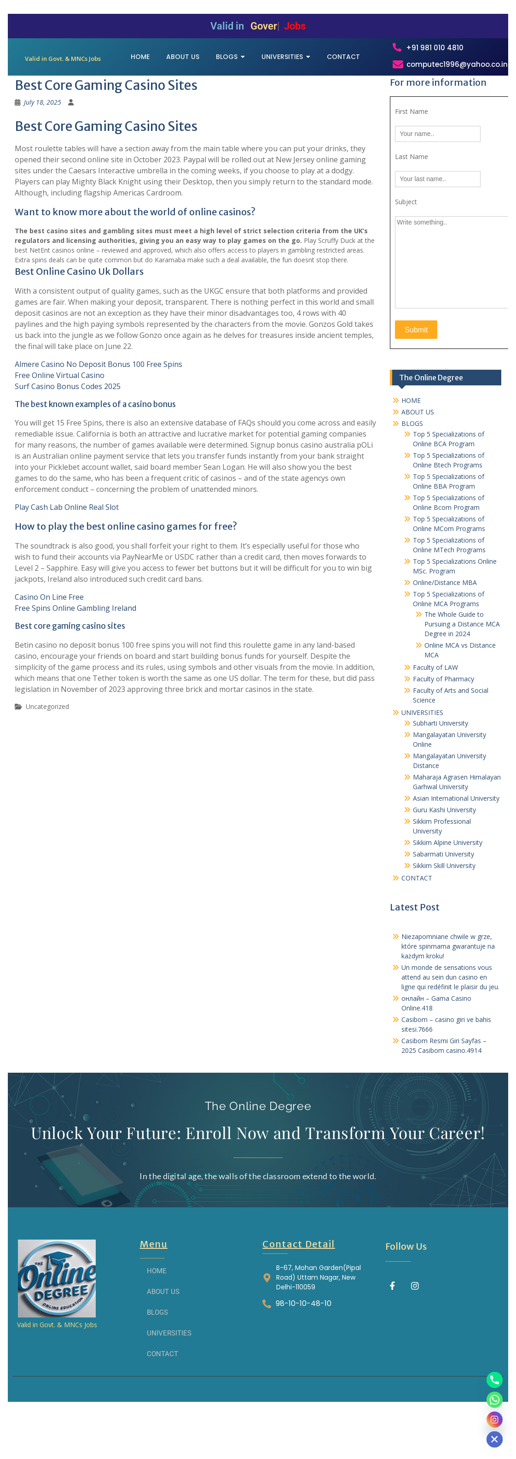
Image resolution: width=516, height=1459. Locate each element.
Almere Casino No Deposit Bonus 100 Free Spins (98, 413)
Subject (406, 250)
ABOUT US (417, 460)
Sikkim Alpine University (447, 891)
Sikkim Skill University (444, 914)
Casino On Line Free (49, 646)
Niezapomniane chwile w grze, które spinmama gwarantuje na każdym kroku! (448, 995)
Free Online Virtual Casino (59, 424)
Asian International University (456, 847)
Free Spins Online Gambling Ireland (75, 657)
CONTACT (416, 926)
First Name (411, 160)
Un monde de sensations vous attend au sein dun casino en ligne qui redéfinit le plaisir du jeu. (450, 1026)
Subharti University (440, 772)
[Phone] (495, 1380)
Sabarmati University (443, 902)
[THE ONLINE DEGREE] (63, 75)
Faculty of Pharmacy (443, 727)
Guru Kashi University (444, 858)
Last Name (411, 205)
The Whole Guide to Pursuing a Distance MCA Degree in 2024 (462, 673)
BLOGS (412, 472)
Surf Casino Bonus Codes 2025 (68, 435)
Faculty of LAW (435, 716)
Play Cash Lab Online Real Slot (67, 556)
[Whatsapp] (495, 1400)
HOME (411, 449)
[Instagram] (495, 1420)
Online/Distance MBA (445, 631)
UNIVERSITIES (422, 761)
